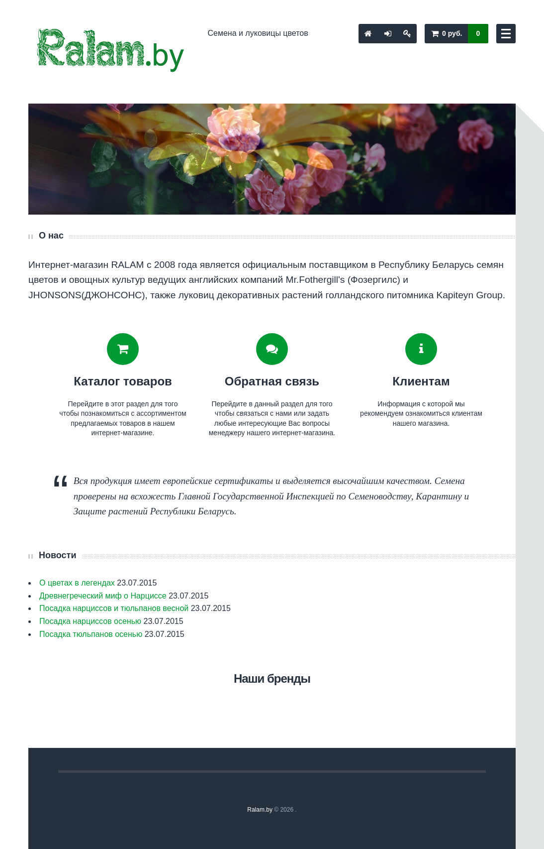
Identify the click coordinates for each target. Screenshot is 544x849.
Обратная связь (272, 381)
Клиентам (421, 381)
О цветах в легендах (77, 583)
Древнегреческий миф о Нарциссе (103, 596)
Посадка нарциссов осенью (90, 621)
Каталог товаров (123, 381)
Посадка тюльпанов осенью (90, 634)
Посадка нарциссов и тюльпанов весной (113, 608)
